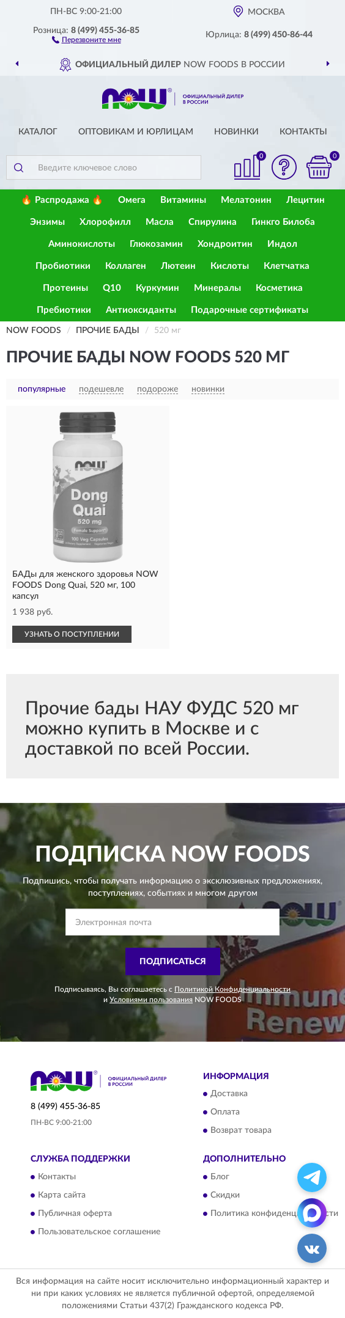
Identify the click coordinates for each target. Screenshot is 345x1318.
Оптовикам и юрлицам (135, 132)
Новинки (236, 132)
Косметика (279, 288)
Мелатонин (246, 200)
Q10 (112, 288)
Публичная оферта (75, 1213)
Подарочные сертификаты (249, 310)
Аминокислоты (81, 244)
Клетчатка (287, 266)
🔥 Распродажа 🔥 (62, 200)
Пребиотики (64, 310)
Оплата (225, 1112)
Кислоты (229, 266)
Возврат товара (241, 1131)
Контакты (303, 132)
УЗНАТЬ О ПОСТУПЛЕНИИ (71, 634)
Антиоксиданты (141, 310)
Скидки (225, 1195)
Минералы (217, 288)
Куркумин (157, 288)
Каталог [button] (38, 132)
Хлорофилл (105, 222)
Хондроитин (225, 244)
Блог (219, 1177)
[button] (86, 39)
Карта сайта (62, 1195)
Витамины (183, 200)
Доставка (229, 1094)
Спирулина (212, 222)
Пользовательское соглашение (99, 1232)
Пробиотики (63, 266)
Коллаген (125, 266)
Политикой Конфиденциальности (232, 989)
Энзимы (47, 222)
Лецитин (305, 200)
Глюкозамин (156, 244)
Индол (282, 244)
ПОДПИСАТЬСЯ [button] (172, 961)
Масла (160, 222)
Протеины (65, 288)
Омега (132, 200)
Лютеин (178, 266)
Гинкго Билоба (283, 222)
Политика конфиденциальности (274, 1213)
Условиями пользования (151, 999)
